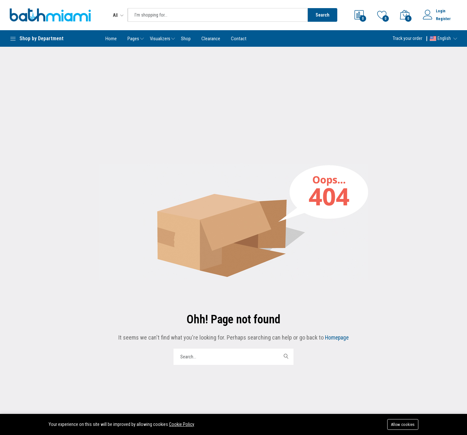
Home (111, 39)
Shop (186, 39)
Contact (238, 39)
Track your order (407, 38)
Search (322, 15)
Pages (133, 39)
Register (443, 19)
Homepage (336, 337)
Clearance (210, 39)
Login (440, 11)
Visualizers (160, 39)
